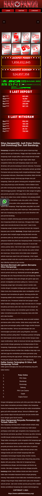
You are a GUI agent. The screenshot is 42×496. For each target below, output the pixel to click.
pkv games (35, 272)
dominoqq (19, 231)
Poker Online (23, 375)
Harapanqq (4, 150)
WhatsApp (4, 204)
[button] (4, 22)
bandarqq (4, 471)
